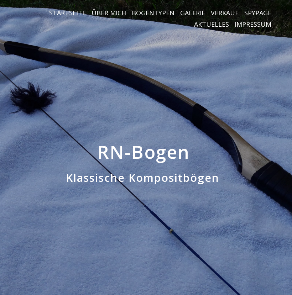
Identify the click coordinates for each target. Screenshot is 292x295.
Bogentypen (153, 13)
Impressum (253, 24)
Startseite (67, 13)
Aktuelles (211, 24)
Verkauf (225, 13)
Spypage (257, 13)
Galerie (192, 13)
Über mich (109, 13)
